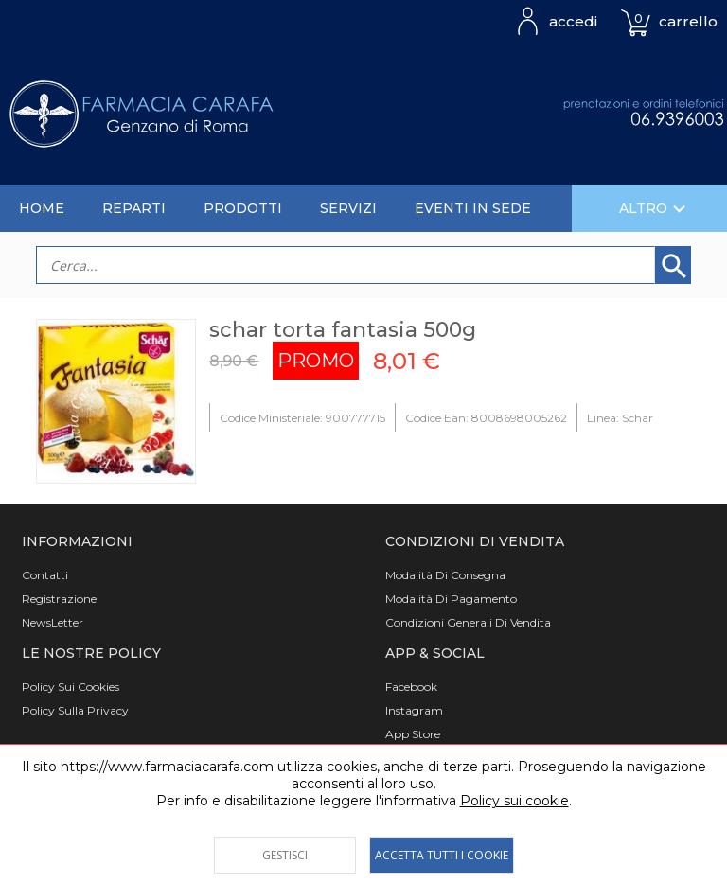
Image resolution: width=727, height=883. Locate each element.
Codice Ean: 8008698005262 (486, 418)
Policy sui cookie (514, 800)
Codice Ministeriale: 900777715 (302, 418)
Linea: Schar (620, 418)
